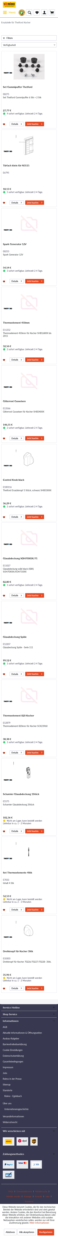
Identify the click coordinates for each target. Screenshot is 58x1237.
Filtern (8, 38)
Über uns (7, 1103)
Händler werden (13, 1196)
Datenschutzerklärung (13, 1055)
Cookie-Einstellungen (13, 1050)
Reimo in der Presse (12, 1078)
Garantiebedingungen (13, 1061)
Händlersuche (41, 1191)
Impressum (8, 1067)
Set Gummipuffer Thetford (17, 86)
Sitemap (7, 1084)
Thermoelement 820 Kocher (18, 715)
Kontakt (38, 1196)
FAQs (10, 1191)
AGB (5, 1027)
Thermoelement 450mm (16, 322)
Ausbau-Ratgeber (11, 1038)
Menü (9, 12)
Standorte (7, 1090)
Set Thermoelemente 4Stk (17, 872)
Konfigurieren (45, 1232)
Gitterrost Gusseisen (14, 401)
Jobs (5, 1073)
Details (16, 123)
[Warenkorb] (52, 12)
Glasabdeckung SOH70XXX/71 (20, 558)
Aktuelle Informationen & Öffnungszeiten (22, 1032)
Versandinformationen (13, 1116)
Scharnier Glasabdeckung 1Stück (21, 793)
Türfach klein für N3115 (16, 165)
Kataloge (28, 1196)
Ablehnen (10, 1232)
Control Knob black (13, 479)
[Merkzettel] (37, 12)
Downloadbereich (24, 1191)
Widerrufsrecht (10, 1122)
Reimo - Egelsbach (13, 1096)
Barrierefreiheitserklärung (15, 1044)
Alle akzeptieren (26, 1232)
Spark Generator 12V (14, 244)
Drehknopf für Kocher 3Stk (18, 951)
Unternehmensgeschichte (16, 1109)
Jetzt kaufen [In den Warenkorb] (34, 123)
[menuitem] (9, 12)
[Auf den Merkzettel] (4, 124)
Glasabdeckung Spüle (15, 636)
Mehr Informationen (39, 1222)
